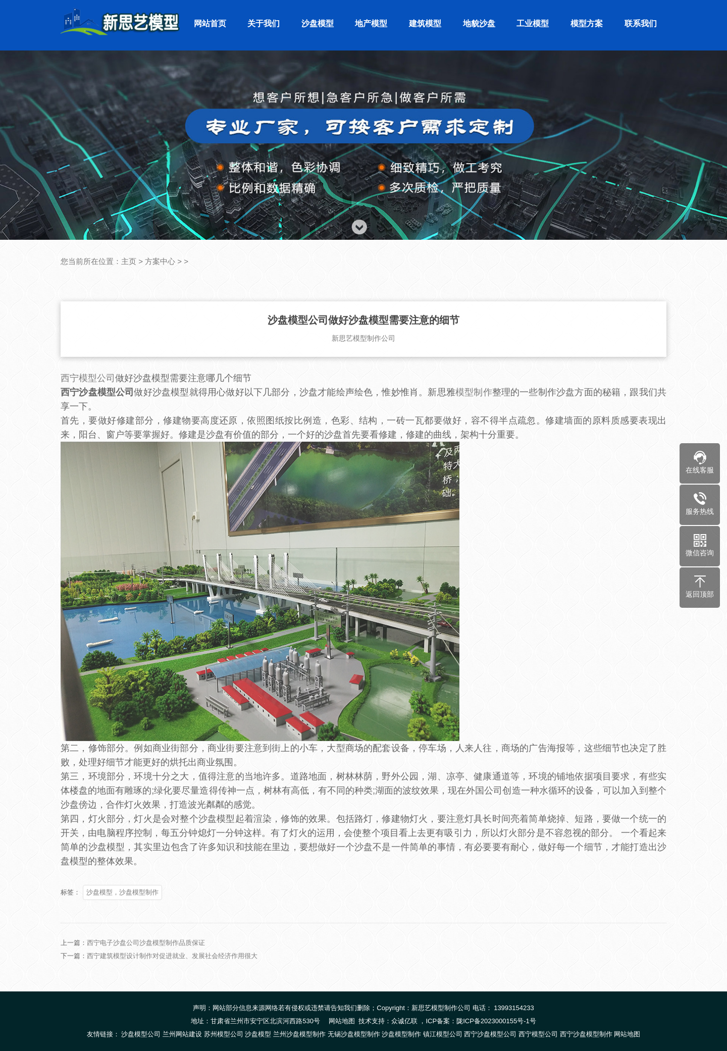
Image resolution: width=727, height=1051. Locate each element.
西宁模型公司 (88, 393)
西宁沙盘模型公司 (490, 1034)
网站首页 (210, 23)
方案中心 (160, 261)
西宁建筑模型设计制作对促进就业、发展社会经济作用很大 (172, 971)
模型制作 (473, 407)
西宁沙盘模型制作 (586, 1034)
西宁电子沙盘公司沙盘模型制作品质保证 (146, 958)
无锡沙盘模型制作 (354, 1034)
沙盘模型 (317, 23)
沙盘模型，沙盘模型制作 (122, 907)
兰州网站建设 (182, 1034)
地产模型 (371, 23)
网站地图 (342, 1021)
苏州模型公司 (223, 1034)
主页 (128, 261)
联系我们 (641, 23)
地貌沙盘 (479, 23)
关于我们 (263, 23)
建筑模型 (425, 23)
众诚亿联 (404, 1021)
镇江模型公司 (442, 1034)
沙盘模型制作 (401, 1034)
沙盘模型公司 (141, 1034)
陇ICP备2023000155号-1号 (496, 1021)
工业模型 (532, 23)
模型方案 (586, 23)
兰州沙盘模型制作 (299, 1034)
